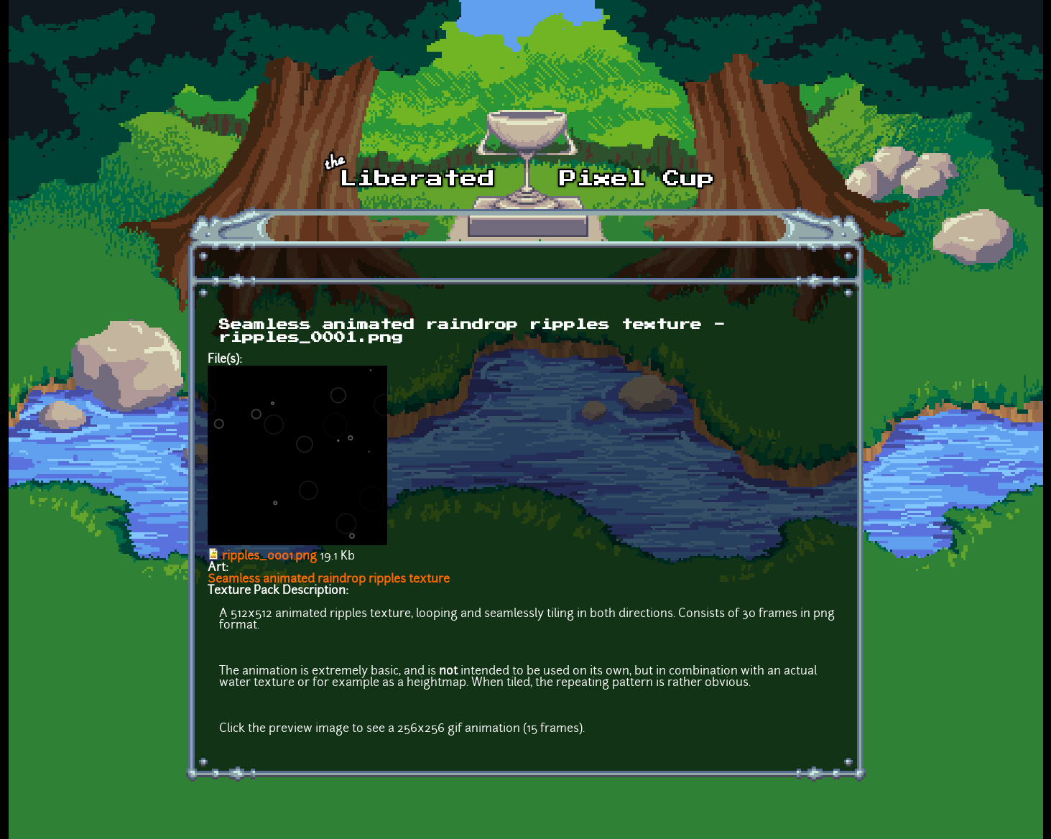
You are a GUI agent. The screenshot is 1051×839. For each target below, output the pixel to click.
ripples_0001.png (269, 556)
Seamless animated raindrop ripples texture (329, 579)
